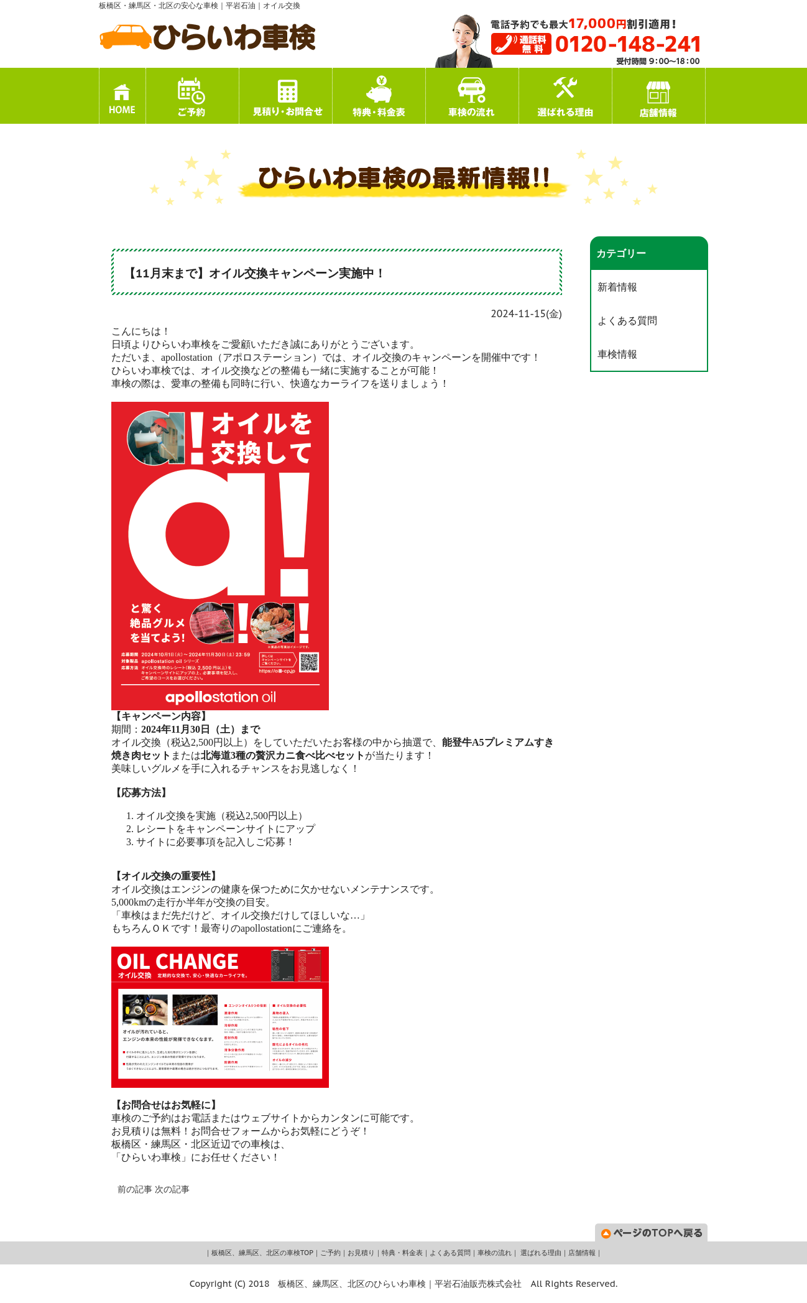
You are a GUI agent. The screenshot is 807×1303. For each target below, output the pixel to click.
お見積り (361, 1252)
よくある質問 (627, 320)
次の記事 (172, 1189)
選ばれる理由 (540, 1252)
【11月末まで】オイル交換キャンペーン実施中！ (255, 273)
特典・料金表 (402, 1252)
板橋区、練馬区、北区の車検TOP (262, 1252)
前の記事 (135, 1189)
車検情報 (617, 354)
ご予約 (330, 1252)
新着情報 (617, 287)
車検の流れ (494, 1252)
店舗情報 (582, 1252)
